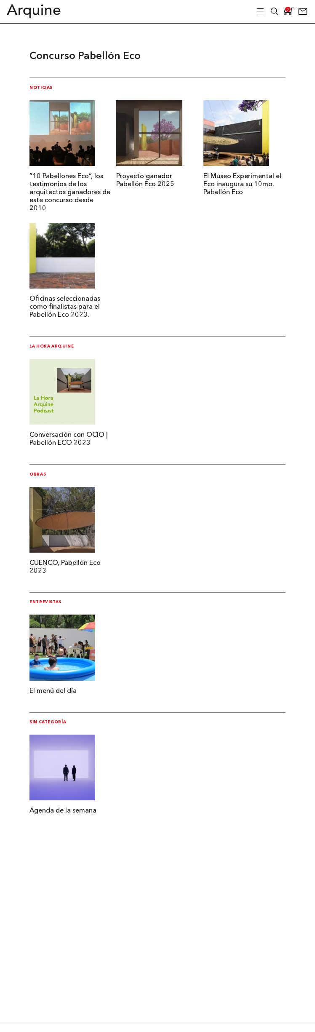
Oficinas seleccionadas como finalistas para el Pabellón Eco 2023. (64, 307)
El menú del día (53, 691)
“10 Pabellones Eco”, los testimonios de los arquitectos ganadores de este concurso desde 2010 (69, 192)
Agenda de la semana (62, 810)
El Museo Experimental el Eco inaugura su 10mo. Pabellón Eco (242, 184)
